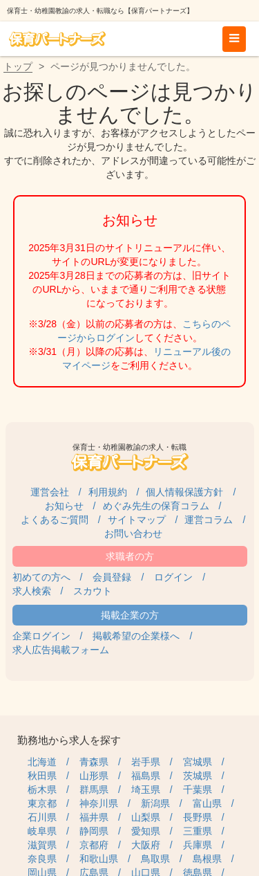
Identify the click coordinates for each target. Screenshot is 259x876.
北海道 (42, 761)
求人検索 (31, 590)
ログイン (173, 577)
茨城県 (197, 775)
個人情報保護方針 (184, 492)
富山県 (207, 803)
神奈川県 (98, 803)
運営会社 (49, 492)
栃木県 (42, 789)
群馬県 (93, 789)
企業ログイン (41, 635)
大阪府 (145, 844)
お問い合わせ (133, 533)
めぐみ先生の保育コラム (156, 505)
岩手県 (145, 761)
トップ (17, 66)
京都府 (93, 844)
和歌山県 (98, 858)
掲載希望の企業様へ (136, 635)
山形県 (93, 775)
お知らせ (64, 505)
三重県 (197, 831)
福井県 (93, 817)
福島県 (145, 775)
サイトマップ (137, 519)
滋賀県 (42, 844)
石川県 (42, 817)
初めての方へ (41, 577)
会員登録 (112, 577)
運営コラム (208, 519)
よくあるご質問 (54, 519)
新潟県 (155, 803)
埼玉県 (145, 789)
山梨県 (145, 817)
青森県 (93, 761)
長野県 (197, 817)
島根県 (207, 858)
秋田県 (42, 775)
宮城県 (197, 761)
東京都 (42, 803)
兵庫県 (197, 844)
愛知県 (145, 831)
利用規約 (107, 492)
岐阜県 (42, 831)
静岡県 (93, 831)
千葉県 (197, 789)
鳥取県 (155, 858)
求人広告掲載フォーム (60, 649)
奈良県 (42, 858)
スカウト (92, 590)
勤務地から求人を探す (69, 740)
